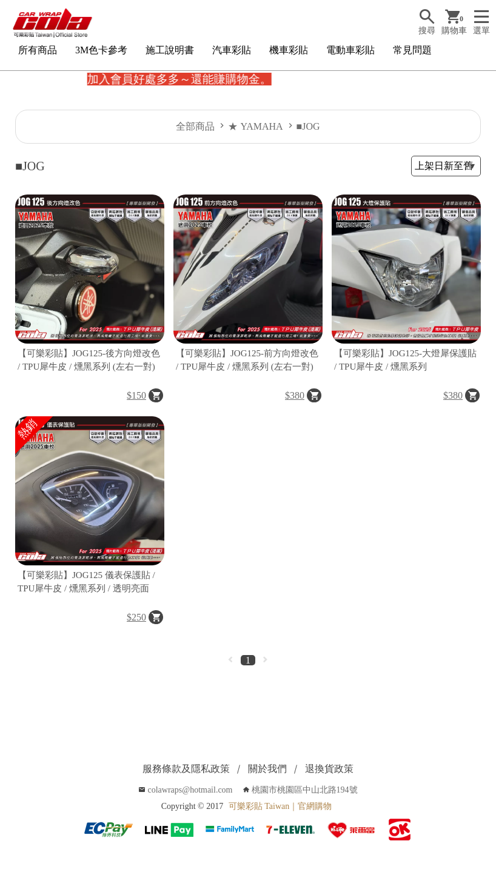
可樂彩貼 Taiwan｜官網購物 (280, 806)
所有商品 (37, 50)
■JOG (308, 126)
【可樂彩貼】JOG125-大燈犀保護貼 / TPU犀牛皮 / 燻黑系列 (405, 360)
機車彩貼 (288, 50)
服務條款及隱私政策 (186, 769)
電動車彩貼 (350, 50)
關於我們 (267, 769)
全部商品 (195, 126)
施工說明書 (170, 50)
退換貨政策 (329, 769)
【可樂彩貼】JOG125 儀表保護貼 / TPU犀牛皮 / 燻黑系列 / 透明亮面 (86, 582)
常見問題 (412, 50)
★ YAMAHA (255, 126)
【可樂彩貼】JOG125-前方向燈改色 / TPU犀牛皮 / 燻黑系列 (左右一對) (247, 360)
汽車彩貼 (231, 50)
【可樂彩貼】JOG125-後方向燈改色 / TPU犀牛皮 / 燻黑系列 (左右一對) (89, 360)
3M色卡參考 (101, 50)
